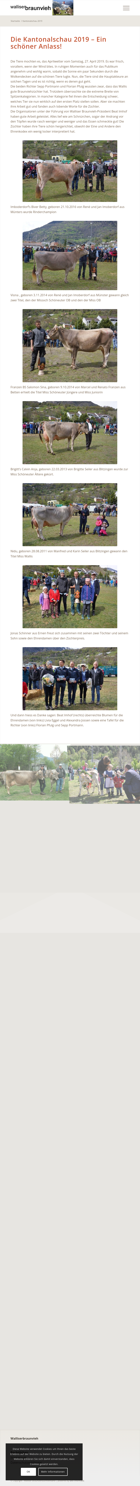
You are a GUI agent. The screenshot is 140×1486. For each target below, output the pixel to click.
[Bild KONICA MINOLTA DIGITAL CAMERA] (35, 772)
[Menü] (124, 7)
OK (28, 1471)
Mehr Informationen (53, 1471)
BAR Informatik (77, 1480)
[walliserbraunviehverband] (58, 7)
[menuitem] (124, 7)
